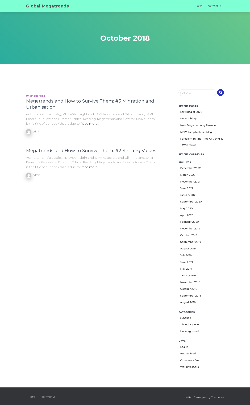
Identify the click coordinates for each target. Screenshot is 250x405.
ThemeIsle (217, 397)
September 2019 (190, 242)
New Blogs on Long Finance (198, 125)
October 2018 (188, 288)
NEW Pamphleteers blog (196, 132)
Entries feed (188, 353)
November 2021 (190, 181)
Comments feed (190, 360)
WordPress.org (189, 366)
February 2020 (189, 221)
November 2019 (190, 228)
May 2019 (186, 268)
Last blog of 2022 (191, 112)
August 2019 (188, 248)
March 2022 (187, 174)
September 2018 (190, 295)
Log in (184, 347)
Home (198, 6)
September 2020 (191, 201)
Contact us (214, 6)
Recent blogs (188, 118)
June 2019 (186, 262)
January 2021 (188, 195)
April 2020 (186, 215)
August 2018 (188, 302)
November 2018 (190, 282)
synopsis (185, 317)
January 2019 (188, 275)
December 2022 (190, 168)
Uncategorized (35, 95)
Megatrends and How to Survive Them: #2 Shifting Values (91, 150)
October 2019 (188, 235)
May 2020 (186, 208)
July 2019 (186, 255)
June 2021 (186, 188)
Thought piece (189, 324)
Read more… (90, 123)
